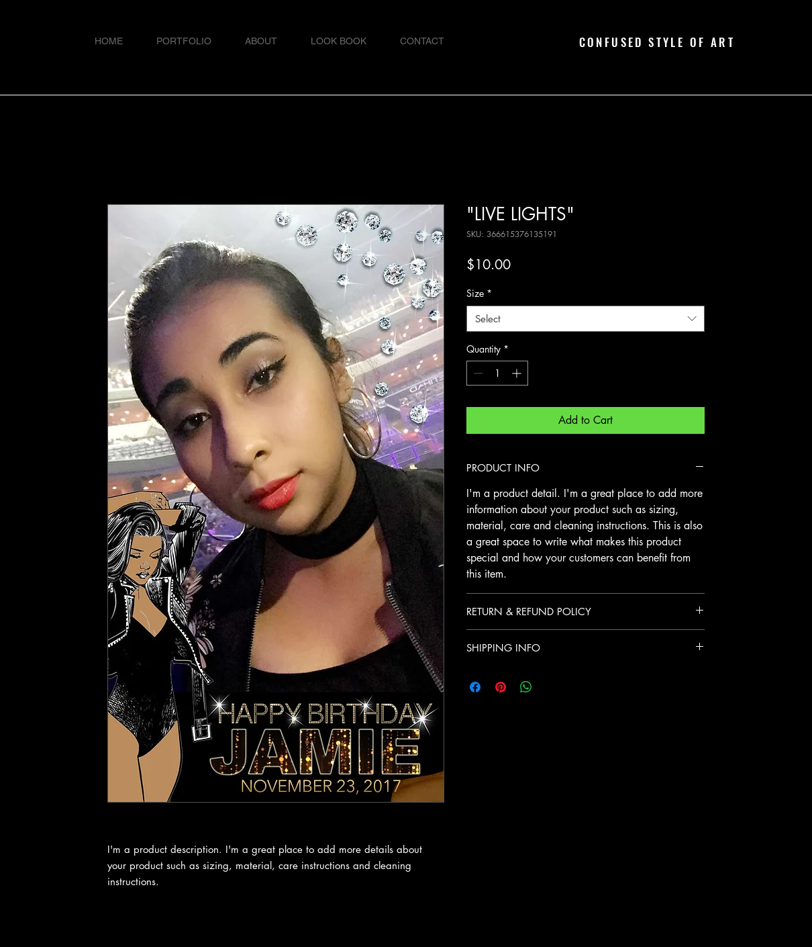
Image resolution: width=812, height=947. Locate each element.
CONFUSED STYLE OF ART (657, 42)
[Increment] (517, 373)
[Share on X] (552, 687)
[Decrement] (476, 373)
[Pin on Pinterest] (501, 687)
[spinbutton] (497, 373)
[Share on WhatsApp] (526, 687)
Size (479, 293)
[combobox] (585, 319)
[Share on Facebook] (475, 687)
